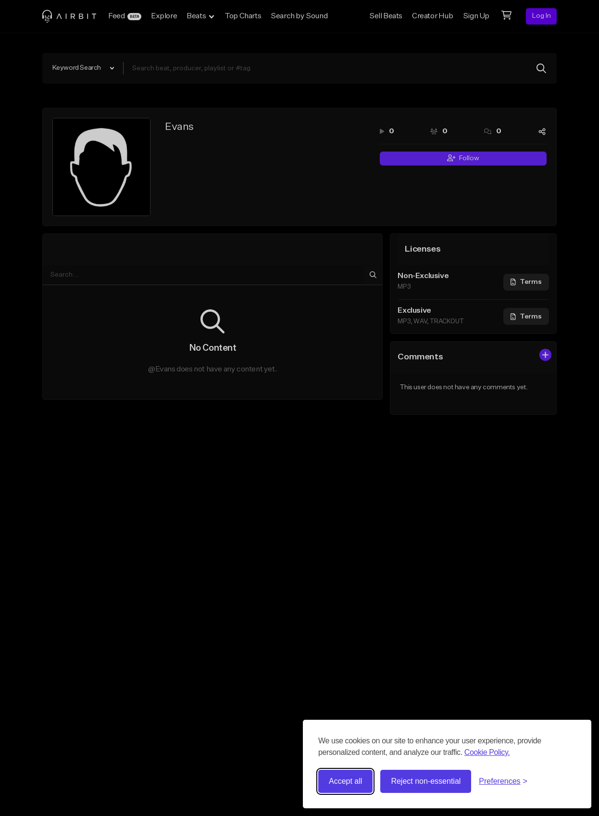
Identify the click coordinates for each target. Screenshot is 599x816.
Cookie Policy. (487, 752)
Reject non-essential (426, 781)
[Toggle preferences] (503, 781)
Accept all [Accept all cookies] (345, 781)
